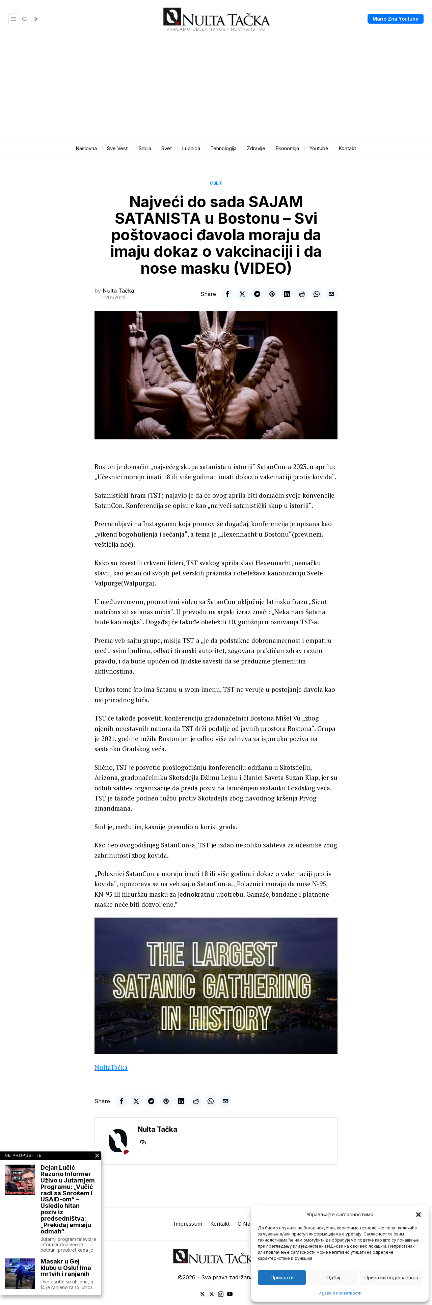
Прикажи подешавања (391, 1277)
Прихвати (282, 1277)
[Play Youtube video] (216, 986)
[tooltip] (227, 294)
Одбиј (333, 1277)
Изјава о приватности (340, 1293)
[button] (418, 1214)
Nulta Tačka (118, 290)
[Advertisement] (216, 88)
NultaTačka (111, 1067)
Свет (216, 183)
